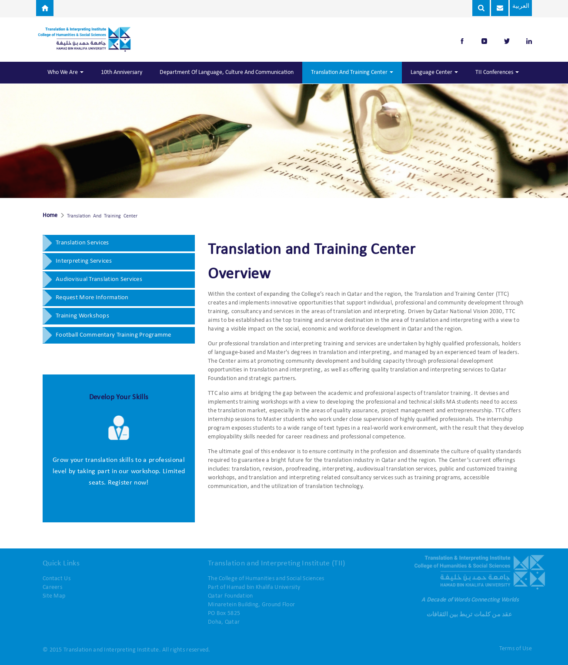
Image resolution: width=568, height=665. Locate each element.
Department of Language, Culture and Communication (227, 72)
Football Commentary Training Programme (113, 335)
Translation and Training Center (352, 72)
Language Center (434, 72)
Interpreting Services (84, 261)
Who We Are (65, 72)
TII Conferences (497, 72)
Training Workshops (82, 316)
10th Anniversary (121, 72)
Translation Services (82, 243)
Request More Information (92, 297)
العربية (519, 6)
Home (50, 216)
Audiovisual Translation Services (99, 279)
